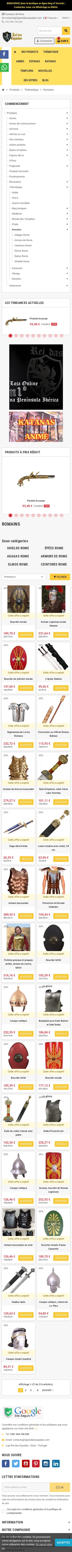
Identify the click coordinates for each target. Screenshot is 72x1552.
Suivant (48, 1390)
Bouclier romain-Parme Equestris (53, 1247)
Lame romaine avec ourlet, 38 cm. (53, 848)
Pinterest (36, 1463)
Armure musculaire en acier (18, 1245)
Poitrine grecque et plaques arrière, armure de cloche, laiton (18, 964)
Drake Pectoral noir (54, 1131)
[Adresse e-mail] (26, 1487)
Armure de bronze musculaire (18, 789)
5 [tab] (33, 336)
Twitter (16, 1463)
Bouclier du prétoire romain (18, 679)
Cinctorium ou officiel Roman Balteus (53, 734)
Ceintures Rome (54, 564)
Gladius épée (18, 1302)
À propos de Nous (13, 14)
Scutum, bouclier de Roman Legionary (53, 1190)
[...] (36, 1428)
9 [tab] (56, 336)
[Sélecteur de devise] (66, 18)
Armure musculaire (18, 903)
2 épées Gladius (53, 679)
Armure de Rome (54, 556)
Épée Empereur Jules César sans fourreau (53, 791)
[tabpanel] (36, 321)
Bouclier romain (18, 622)
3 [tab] (22, 336)
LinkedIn (56, 1463)
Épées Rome (54, 548)
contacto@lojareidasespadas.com (22, 17)
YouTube (26, 1463)
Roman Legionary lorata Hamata (53, 624)
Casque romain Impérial (18, 1359)
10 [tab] (61, 336)
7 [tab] (44, 336)
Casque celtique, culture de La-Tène (53, 1304)
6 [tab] (39, 336)
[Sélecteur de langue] (51, 18)
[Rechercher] (53, 31)
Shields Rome (18, 548)
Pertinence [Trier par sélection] (10, 576)
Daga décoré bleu (18, 846)
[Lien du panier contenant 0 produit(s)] (62, 41)
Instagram (46, 1463)
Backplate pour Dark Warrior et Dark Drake (53, 1023)
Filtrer (60, 576)
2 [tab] (16, 336)
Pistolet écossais (39, 318)
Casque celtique (18, 1021)
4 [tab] (27, 336)
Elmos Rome (18, 564)
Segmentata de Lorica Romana (18, 734)
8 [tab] (50, 336)
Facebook (5, 1463)
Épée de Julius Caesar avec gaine (18, 1133)
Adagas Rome (18, 556)
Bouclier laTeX (53, 960)
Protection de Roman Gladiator (53, 905)
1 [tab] (10, 336)
